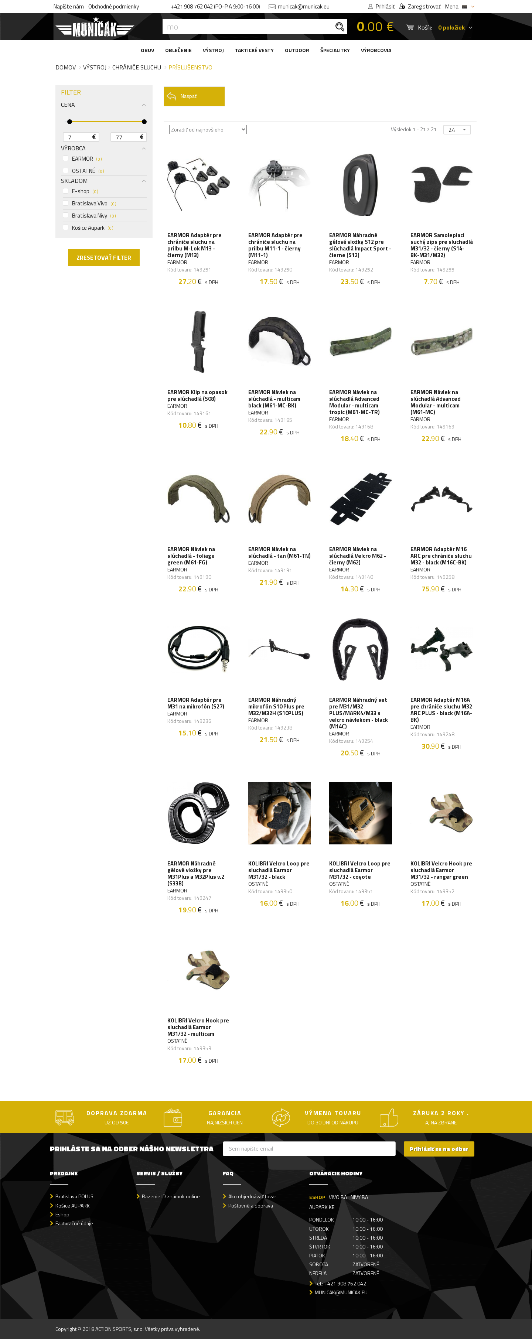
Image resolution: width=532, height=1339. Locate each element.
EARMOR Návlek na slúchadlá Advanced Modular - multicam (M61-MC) (435, 402)
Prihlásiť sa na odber (439, 1149)
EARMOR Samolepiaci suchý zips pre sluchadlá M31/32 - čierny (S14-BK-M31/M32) (441, 245)
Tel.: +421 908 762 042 (340, 1283)
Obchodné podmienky (113, 6)
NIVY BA (359, 1197)
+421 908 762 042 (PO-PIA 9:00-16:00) (215, 6)
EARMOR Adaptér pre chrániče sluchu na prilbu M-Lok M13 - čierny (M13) (194, 245)
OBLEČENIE (178, 50)
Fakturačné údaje (74, 1223)
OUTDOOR (297, 50)
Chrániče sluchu (136, 67)
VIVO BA (338, 1197)
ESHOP (317, 1197)
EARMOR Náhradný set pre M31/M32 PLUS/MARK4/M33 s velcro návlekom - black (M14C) (358, 713)
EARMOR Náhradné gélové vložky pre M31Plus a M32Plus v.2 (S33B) (195, 873)
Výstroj (94, 67)
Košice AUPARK (72, 1205)
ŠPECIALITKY (335, 50)
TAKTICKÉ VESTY (254, 50)
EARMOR (82, 159)
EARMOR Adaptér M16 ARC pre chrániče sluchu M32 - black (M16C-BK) (441, 556)
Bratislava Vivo (89, 203)
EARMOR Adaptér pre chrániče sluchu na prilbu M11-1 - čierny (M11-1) (275, 245)
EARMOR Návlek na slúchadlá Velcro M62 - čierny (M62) (357, 556)
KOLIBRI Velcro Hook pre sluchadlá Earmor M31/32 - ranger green (441, 870)
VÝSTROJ (213, 50)
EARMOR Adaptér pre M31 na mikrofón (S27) (195, 703)
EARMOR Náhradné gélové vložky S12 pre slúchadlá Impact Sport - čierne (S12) (360, 245)
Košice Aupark (88, 228)
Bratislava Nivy (89, 215)
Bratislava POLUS (74, 1196)
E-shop (80, 191)
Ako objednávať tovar (252, 1196)
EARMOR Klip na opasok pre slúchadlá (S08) (197, 395)
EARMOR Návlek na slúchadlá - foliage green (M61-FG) (191, 556)
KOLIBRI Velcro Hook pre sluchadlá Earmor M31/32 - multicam (198, 1027)
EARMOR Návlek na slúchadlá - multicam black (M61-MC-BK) (274, 399)
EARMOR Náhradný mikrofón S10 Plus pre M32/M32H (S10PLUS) (276, 707)
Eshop (62, 1214)
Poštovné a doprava (250, 1205)
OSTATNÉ (83, 171)
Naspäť (181, 96)
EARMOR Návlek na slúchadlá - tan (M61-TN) (279, 552)
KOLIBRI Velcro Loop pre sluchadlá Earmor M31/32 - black (279, 870)
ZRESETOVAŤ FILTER (103, 257)
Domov (65, 67)
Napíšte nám (69, 6)
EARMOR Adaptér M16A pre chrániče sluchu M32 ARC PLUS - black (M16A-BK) (441, 710)
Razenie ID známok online (171, 1196)
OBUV (147, 50)
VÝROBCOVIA (376, 50)
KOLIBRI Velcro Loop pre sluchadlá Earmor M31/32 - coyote (360, 870)
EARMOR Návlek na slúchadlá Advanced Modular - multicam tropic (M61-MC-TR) (354, 402)
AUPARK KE (321, 1207)
